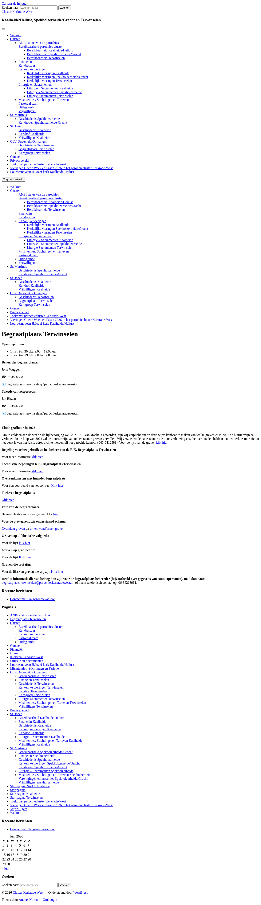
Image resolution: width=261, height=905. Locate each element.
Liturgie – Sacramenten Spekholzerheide (54, 92)
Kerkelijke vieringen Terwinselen (49, 80)
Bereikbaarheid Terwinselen (46, 58)
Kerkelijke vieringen (32, 69)
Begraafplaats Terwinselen (36, 149)
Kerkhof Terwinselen (33, 691)
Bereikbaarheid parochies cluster (41, 46)
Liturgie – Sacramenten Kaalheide (50, 88)
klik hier (161, 442)
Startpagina (17, 790)
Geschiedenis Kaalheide (35, 130)
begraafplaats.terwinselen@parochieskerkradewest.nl (38, 582)
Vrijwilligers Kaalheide (34, 137)
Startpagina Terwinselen (26, 797)
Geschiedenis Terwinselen (36, 145)
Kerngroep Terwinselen (34, 153)
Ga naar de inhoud (14, 3)
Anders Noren (28, 899)
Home (14, 653)
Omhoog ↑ (50, 899)
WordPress (80, 892)
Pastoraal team (28, 103)
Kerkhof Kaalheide (31, 134)
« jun (5, 868)
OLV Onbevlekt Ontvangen (28, 141)
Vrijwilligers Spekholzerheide (39, 782)
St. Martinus (18, 115)
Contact (15, 156)
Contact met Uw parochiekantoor (32, 599)
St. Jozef (16, 126)
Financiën (25, 61)
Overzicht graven (13, 528)
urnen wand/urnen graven (47, 528)
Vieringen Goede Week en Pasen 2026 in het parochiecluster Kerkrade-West (61, 168)
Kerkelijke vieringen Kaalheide (48, 73)
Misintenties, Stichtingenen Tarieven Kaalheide (50, 740)
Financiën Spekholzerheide (37, 756)
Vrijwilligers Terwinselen (36, 706)
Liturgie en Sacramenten (35, 84)
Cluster (15, 39)
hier (56, 514)
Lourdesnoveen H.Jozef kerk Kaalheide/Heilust (42, 172)
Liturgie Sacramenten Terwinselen (50, 96)
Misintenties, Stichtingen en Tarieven (44, 99)
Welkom (15, 35)
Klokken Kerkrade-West (26, 657)
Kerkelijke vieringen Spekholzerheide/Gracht (57, 77)
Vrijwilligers (27, 111)
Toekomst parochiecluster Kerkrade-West (38, 164)
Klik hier (57, 485)
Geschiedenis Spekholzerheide (39, 118)
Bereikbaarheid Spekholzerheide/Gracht (54, 54)
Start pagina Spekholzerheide (30, 786)
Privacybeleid (19, 160)
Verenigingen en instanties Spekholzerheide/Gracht (53, 778)
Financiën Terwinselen (34, 680)
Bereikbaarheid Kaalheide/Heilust (50, 50)
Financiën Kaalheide (32, 721)
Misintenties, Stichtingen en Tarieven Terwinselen (52, 702)
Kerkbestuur (27, 65)
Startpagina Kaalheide (25, 794)
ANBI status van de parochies (39, 43)
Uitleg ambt (27, 107)
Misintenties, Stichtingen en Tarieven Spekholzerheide (55, 775)
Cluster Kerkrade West (17, 12)
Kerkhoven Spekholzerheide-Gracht (43, 122)
